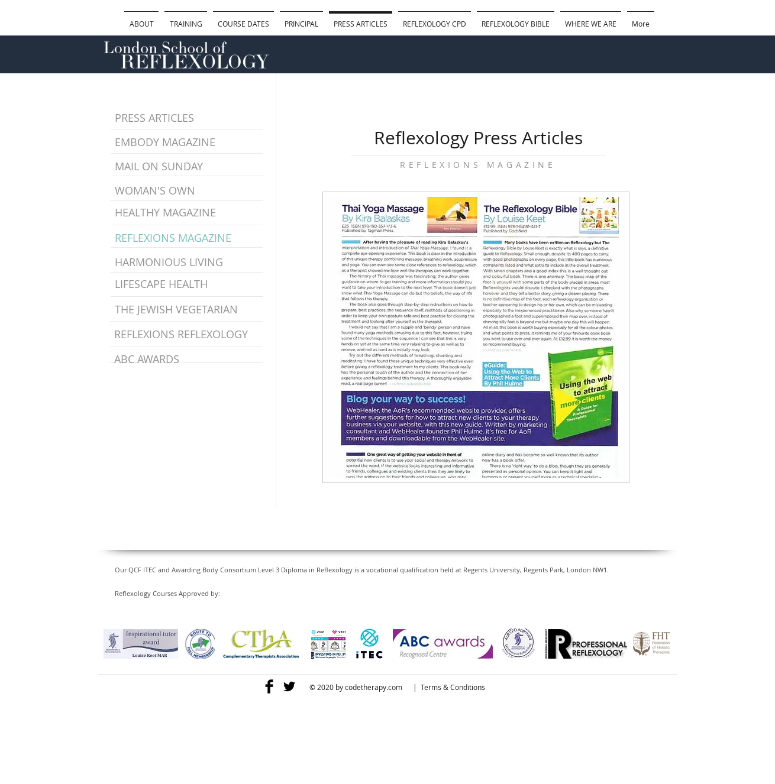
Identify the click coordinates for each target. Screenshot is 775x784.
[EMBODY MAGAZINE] (167, 142)
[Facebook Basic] (269, 686)
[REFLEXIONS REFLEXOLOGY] (187, 334)
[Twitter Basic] (289, 686)
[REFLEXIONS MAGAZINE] (174, 238)
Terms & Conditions (453, 687)
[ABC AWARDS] (187, 359)
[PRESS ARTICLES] (183, 118)
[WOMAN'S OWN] (179, 191)
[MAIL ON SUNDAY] (167, 166)
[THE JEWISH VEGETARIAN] (188, 309)
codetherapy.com (373, 687)
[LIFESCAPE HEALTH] (168, 284)
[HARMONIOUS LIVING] (178, 262)
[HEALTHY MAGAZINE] (170, 212)
